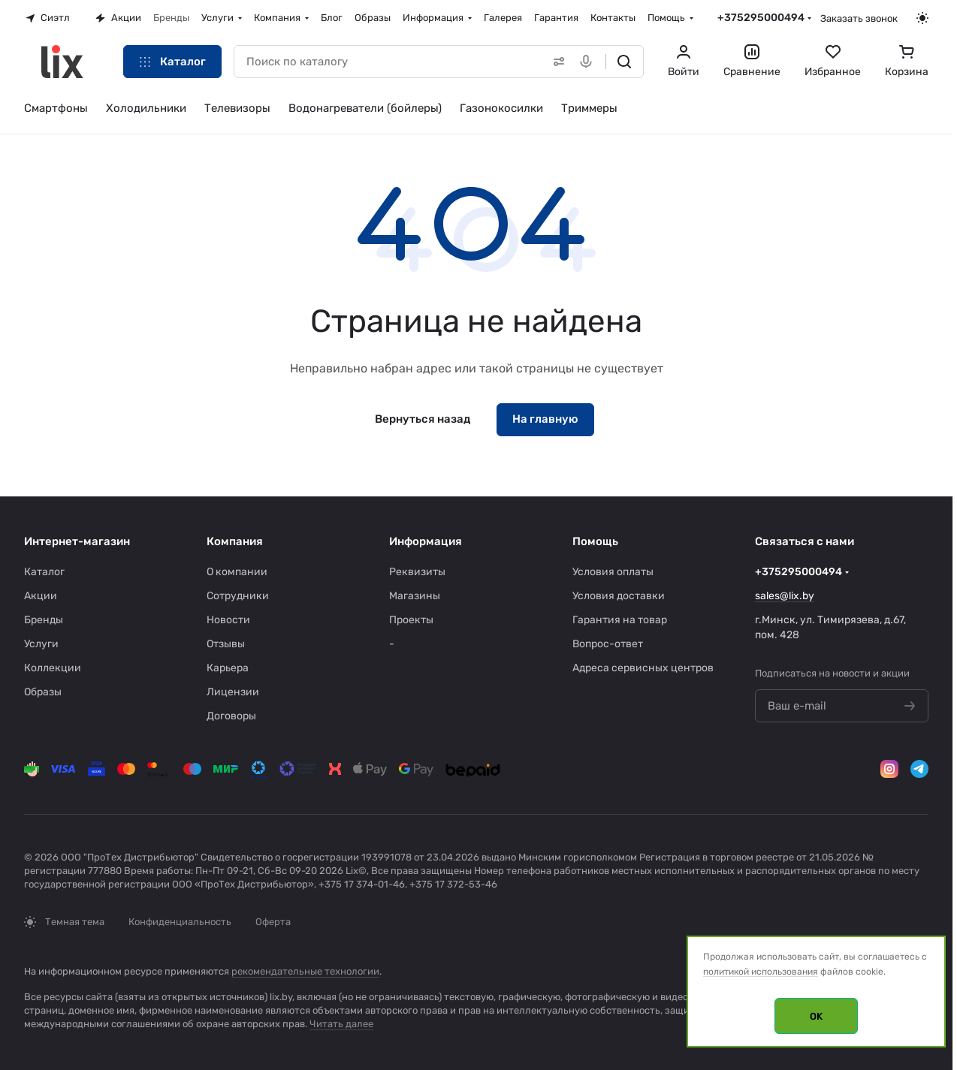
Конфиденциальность (179, 921)
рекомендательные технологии (305, 971)
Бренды (43, 619)
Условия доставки (618, 595)
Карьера (228, 668)
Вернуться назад (422, 419)
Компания (235, 541)
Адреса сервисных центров (643, 668)
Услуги (41, 643)
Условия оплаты (613, 571)
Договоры (231, 716)
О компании (237, 571)
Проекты (411, 619)
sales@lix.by (784, 595)
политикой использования (760, 971)
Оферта (273, 921)
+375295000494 (761, 17)
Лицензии (233, 692)
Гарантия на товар (619, 619)
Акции (40, 595)
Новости (228, 619)
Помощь (595, 541)
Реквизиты (417, 571)
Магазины (414, 595)
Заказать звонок (859, 18)
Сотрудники (238, 595)
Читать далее (341, 1023)
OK (816, 1016)
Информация (425, 541)
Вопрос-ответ (607, 643)
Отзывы (226, 643)
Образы (43, 692)
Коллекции (52, 668)
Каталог (44, 571)
